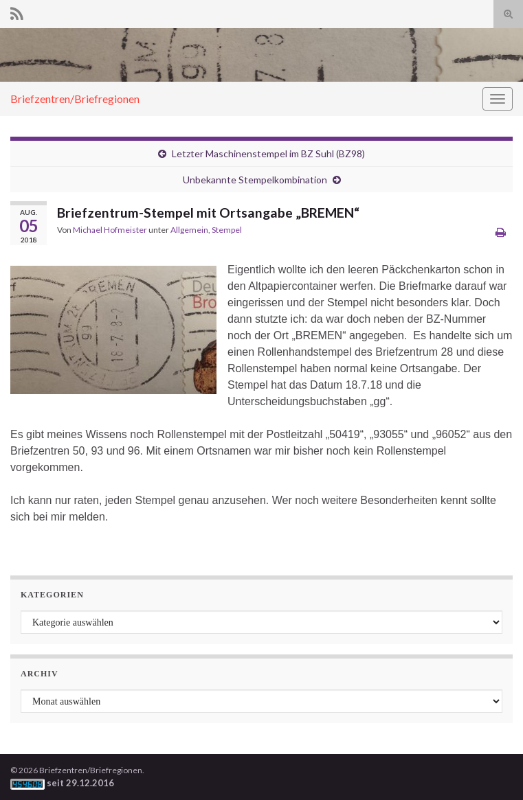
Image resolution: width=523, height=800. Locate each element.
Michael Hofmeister (110, 230)
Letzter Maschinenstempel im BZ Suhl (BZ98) (268, 153)
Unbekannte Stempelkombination (255, 179)
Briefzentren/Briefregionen (75, 98)
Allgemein (189, 230)
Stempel (227, 230)
